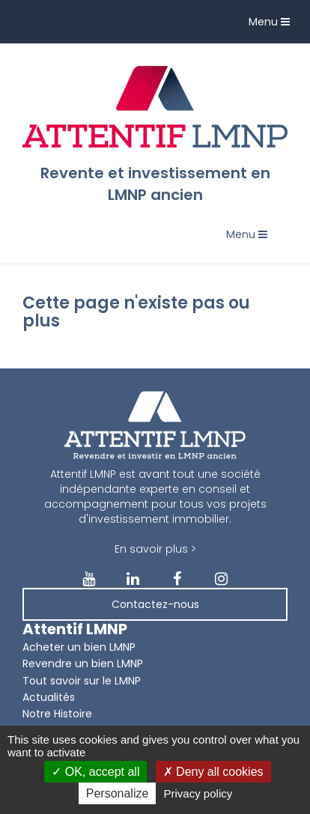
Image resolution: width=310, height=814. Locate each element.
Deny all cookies (213, 771)
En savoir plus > (155, 548)
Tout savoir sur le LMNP (81, 680)
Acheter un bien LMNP (79, 647)
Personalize (117, 793)
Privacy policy (198, 793)
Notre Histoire (57, 713)
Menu (273, 25)
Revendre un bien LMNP (82, 663)
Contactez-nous (155, 604)
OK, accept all (95, 771)
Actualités (48, 697)
